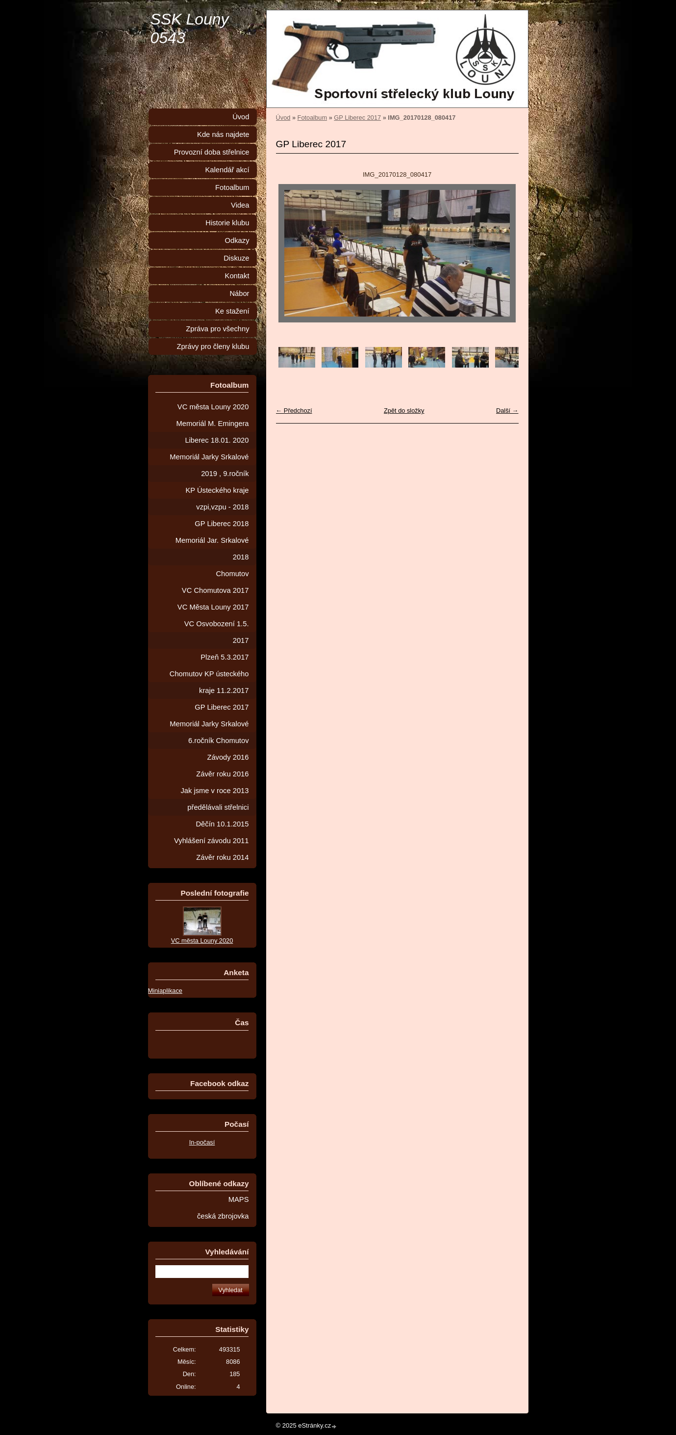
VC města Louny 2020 (213, 407)
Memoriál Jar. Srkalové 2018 (212, 548)
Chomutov (232, 574)
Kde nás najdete (223, 134)
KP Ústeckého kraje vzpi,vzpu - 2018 (217, 498)
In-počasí (202, 1142)
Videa (240, 205)
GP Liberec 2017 (357, 117)
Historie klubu (227, 223)
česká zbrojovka (223, 1216)
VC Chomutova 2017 (215, 590)
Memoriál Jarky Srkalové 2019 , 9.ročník (209, 465)
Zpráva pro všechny (217, 329)
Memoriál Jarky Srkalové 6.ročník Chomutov (209, 732)
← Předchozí (294, 410)
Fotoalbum (312, 117)
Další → (507, 410)
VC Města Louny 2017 (213, 607)
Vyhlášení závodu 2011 (211, 841)
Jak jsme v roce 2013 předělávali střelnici (214, 799)
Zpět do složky (404, 410)
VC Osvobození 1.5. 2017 (216, 632)
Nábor (239, 293)
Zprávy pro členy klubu (212, 346)
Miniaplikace (165, 990)
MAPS (238, 1199)
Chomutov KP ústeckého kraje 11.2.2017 (209, 682)
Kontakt (237, 276)
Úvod (283, 117)
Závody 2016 (228, 757)
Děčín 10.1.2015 (222, 824)
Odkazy (237, 240)
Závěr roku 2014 (222, 857)
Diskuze (236, 258)
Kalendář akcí (227, 170)
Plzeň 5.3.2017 (224, 657)
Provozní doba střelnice (212, 152)
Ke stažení (232, 311)
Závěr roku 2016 (222, 774)
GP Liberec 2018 (222, 524)
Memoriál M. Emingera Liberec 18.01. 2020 (212, 432)
